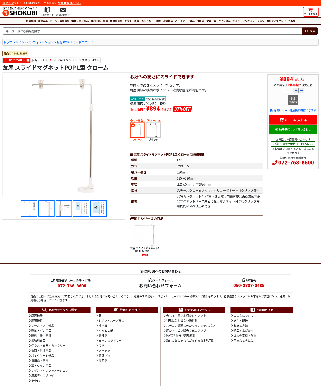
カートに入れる (293, 119)
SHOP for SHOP (14, 60)
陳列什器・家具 (99, 21)
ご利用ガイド (261, 310)
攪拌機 (103, 325)
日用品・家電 (204, 21)
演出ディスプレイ (276, 21)
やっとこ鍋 (106, 330)
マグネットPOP (89, 60)
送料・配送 (241, 320)
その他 (291, 21)
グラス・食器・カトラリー (139, 21)
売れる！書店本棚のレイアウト (186, 315)
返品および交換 (244, 330)
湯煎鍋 (103, 360)
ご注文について (244, 315)
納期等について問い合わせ (293, 129)
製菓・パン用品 (80, 21)
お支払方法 (241, 325)
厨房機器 (31, 21)
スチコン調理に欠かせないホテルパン (190, 325)
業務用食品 (116, 21)
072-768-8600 (296, 163)
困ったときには (244, 340)
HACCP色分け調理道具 (181, 335)
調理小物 (104, 355)
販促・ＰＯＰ (40, 60)
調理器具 (43, 21)
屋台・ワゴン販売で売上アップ (186, 330)
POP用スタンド (63, 60)
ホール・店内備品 (59, 21)
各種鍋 (103, 335)
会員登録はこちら (69, 3)
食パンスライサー (110, 340)
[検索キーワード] (152, 31)
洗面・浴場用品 (164, 21)
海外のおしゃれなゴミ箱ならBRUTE (189, 340)
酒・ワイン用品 (221, 21)
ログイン (8, 3)
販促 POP (63, 42)
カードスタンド (83, 42)
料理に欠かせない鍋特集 (182, 320)
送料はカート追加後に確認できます (293, 110)
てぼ (101, 345)
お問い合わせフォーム (160, 285)
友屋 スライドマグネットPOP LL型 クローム (144, 249)
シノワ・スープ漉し (111, 320)
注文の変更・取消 (245, 335)
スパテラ (104, 350)
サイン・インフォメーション (248, 21)
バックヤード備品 (185, 21)
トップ (7, 42)
